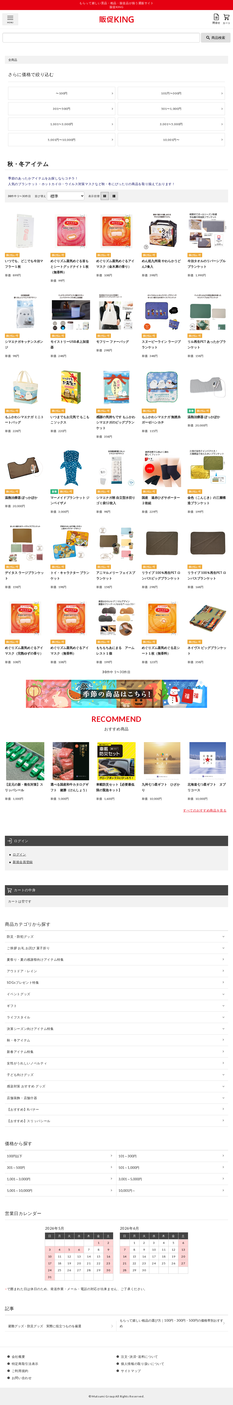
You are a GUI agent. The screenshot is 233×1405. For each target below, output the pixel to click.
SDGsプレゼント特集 (23, 982)
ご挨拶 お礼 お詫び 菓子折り (28, 948)
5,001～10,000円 (19, 1191)
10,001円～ (126, 1191)
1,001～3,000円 (18, 1179)
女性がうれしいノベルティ (27, 1063)
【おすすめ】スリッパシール (28, 1121)
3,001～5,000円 (130, 1179)
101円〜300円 (171, 93)
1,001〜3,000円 (61, 124)
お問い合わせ (22, 1378)
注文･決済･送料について (139, 1356)
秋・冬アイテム (18, 1040)
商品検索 (215, 37)
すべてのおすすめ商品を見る (204, 810)
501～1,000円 (128, 1168)
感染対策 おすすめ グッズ (26, 1086)
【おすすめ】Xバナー (23, 1109)
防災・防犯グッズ (20, 936)
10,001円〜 (171, 140)
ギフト (12, 1006)
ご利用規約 (20, 1370)
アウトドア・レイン (22, 971)
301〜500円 (61, 109)
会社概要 (18, 1356)
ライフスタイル (18, 1017)
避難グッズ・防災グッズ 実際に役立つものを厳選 (44, 1326)
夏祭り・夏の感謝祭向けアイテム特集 (35, 959)
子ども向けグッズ (20, 1075)
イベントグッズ (18, 994)
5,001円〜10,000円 (62, 140)
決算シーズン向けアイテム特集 (30, 1029)
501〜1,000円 (171, 109)
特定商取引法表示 (25, 1363)
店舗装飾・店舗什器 (22, 1098)
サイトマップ (131, 1370)
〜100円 (62, 93)
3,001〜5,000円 (171, 124)
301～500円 (16, 1168)
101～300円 (127, 1156)
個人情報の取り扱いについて (142, 1363)
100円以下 (14, 1156)
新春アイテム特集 (20, 1052)
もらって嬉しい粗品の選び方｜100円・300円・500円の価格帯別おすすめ (171, 1323)
